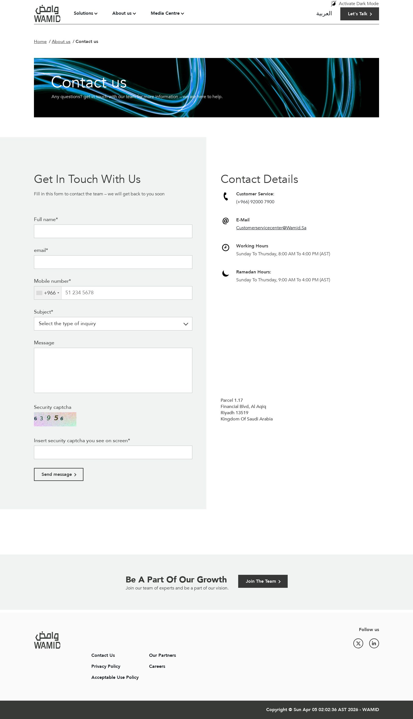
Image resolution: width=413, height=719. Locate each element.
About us (122, 13)
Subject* (43, 312)
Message (44, 342)
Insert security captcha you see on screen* (82, 440)
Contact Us (103, 655)
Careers (157, 666)
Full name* (46, 219)
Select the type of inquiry (67, 323)
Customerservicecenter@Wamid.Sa (271, 228)
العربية (324, 13)
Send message (57, 474)
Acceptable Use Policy (115, 677)
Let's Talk (357, 14)
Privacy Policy (105, 666)
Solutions (83, 13)
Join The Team (261, 581)
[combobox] (47, 292)
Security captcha (52, 407)
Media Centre (165, 13)
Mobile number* (52, 281)
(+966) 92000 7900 (255, 202)
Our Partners (162, 655)
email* (41, 250)
